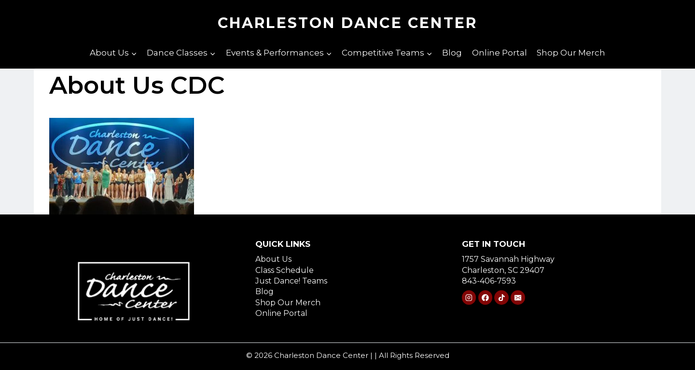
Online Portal (499, 52)
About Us (273, 259)
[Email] (518, 297)
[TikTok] (501, 297)
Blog (452, 52)
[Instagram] (469, 297)
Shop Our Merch (571, 52)
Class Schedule (284, 270)
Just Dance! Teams (291, 280)
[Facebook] (485, 297)
